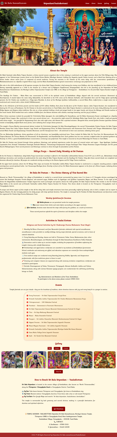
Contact (113, 3)
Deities (57, 348)
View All (58, 371)
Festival (66, 348)
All (49, 348)
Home (87, 3)
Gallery (106, 3)
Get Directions (58, 409)
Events (100, 3)
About (93, 3)
